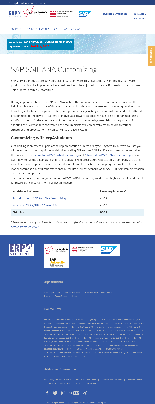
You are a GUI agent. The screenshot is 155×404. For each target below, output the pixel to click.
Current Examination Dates (111, 379)
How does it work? (37, 29)
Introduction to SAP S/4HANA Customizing (52, 155)
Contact (76, 29)
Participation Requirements (59, 383)
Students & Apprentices (115, 14)
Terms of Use (91, 402)
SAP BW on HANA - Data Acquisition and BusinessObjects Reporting (82, 323)
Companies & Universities (140, 16)
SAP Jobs (78, 383)
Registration (91, 383)
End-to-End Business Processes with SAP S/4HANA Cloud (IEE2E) (70, 319)
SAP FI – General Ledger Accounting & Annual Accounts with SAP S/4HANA (92, 329)
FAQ (55, 29)
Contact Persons (61, 296)
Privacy (100, 402)
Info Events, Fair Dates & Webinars (58, 379)
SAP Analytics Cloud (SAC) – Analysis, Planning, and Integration (97, 327)
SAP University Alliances (25, 227)
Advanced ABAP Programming (66, 356)
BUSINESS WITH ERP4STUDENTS (98, 292)
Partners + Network (72, 292)
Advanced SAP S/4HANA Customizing (108, 155)
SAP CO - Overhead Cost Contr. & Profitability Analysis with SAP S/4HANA (85, 334)
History (47, 296)
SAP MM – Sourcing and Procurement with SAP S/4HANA (106, 338)
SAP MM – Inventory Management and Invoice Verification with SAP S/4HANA (93, 340)
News (64, 29)
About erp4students (52, 292)
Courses (16, 29)
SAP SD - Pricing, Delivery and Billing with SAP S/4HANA (79, 345)
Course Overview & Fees (86, 379)
